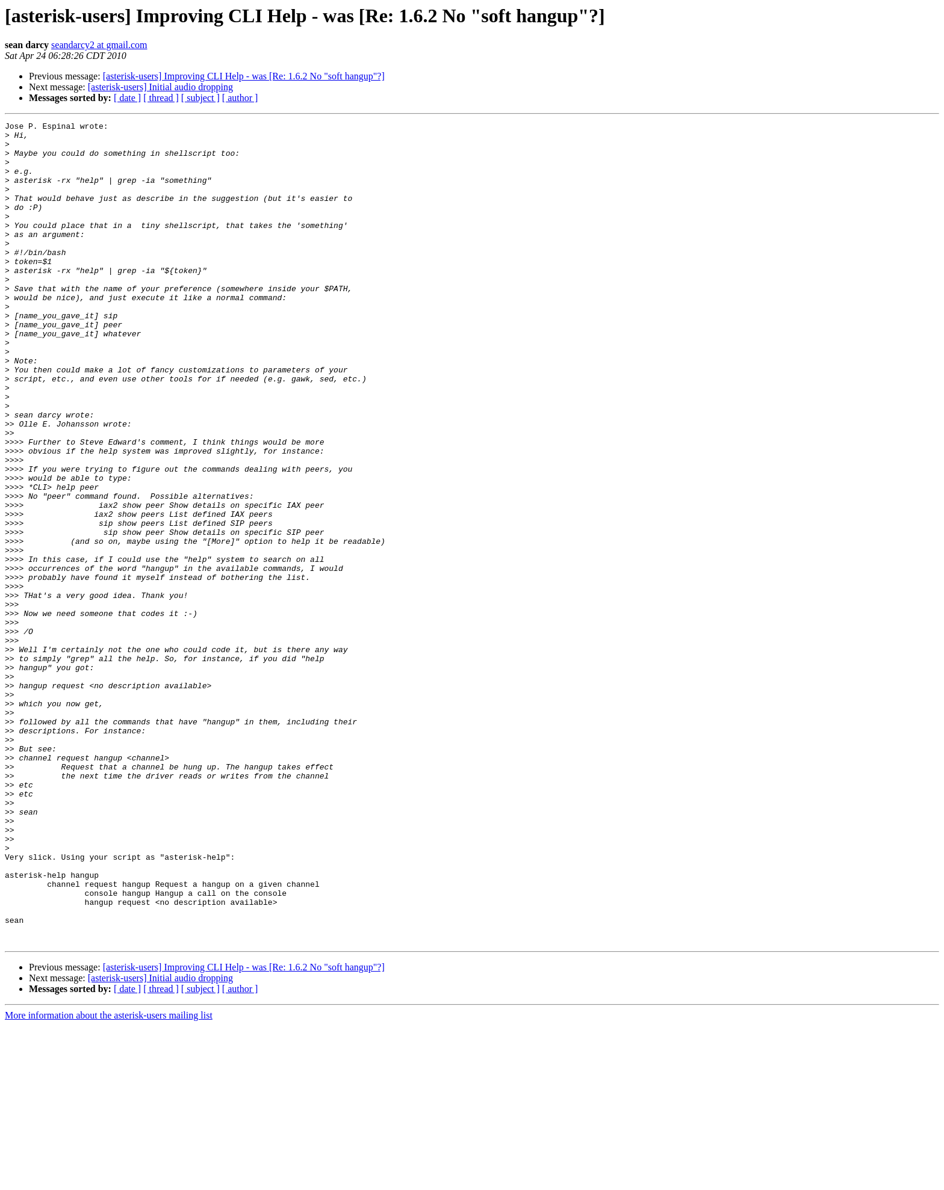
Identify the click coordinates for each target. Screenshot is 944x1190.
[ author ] (240, 98)
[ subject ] (200, 98)
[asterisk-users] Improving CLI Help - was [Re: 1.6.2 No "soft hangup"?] (244, 76)
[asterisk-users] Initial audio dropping (160, 87)
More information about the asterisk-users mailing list (109, 1179)
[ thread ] (161, 98)
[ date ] (127, 98)
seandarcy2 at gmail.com (99, 45)
